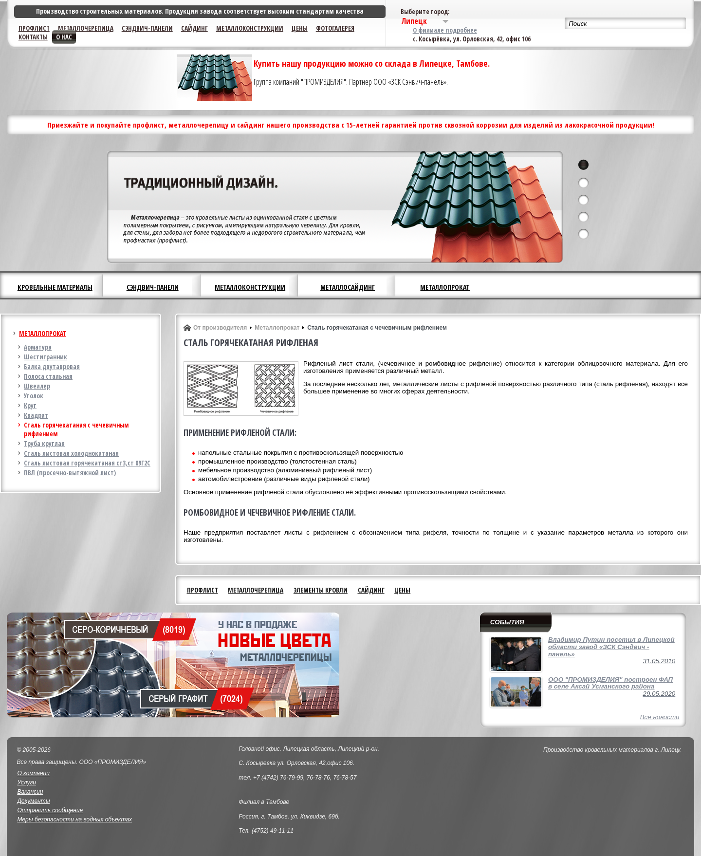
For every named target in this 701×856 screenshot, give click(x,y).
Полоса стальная (48, 376)
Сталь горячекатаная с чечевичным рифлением (76, 429)
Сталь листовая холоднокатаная (71, 453)
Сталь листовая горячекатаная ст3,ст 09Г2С (87, 463)
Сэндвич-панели (147, 28)
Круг (30, 405)
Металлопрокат (445, 287)
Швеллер (37, 386)
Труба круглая (44, 443)
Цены (300, 28)
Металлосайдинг (347, 287)
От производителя (220, 327)
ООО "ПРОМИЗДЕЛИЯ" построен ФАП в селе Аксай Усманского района (610, 683)
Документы (33, 801)
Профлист (34, 28)
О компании (33, 773)
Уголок (33, 395)
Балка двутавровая (52, 366)
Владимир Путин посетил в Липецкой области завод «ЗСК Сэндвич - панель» (611, 646)
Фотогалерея (335, 28)
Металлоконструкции (249, 28)
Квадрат (36, 415)
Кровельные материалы (55, 287)
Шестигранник (45, 357)
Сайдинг (194, 28)
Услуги (26, 782)
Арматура (38, 347)
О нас (64, 37)
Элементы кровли (321, 590)
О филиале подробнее (445, 30)
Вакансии (30, 791)
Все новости (660, 717)
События (507, 622)
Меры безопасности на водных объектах (74, 819)
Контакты (33, 37)
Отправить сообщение (50, 810)
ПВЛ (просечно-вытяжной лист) (70, 472)
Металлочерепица (85, 28)
